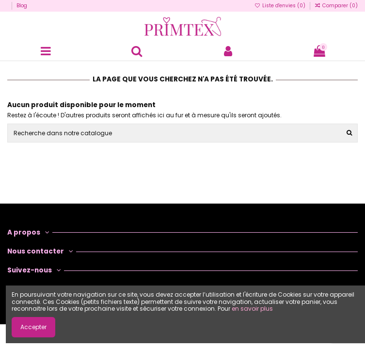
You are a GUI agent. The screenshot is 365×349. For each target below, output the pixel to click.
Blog (21, 5)
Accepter (33, 327)
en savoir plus (252, 308)
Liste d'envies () (280, 5)
